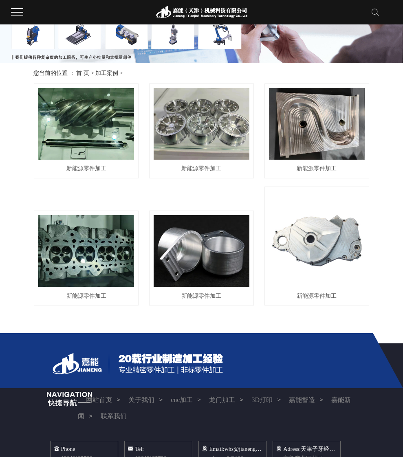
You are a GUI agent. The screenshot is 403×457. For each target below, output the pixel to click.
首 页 (82, 73)
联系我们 (114, 416)
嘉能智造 (302, 399)
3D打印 (262, 399)
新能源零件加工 (86, 168)
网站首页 (99, 399)
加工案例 (106, 73)
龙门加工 (222, 399)
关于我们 (141, 399)
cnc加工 (182, 399)
